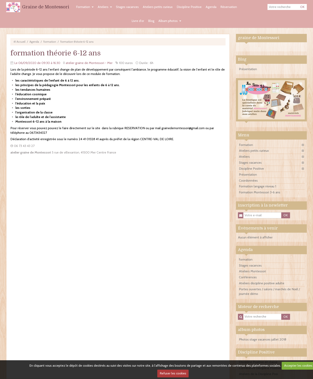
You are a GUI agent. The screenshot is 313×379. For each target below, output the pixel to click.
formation (49, 41)
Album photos (168, 21)
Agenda (211, 7)
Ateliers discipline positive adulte (261, 283)
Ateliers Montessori (252, 271)
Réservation (228, 7)
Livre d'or (138, 21)
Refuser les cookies (173, 373)
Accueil (21, 41)
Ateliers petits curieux (158, 7)
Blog (151, 21)
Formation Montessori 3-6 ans (259, 192)
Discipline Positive (189, 7)
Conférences (248, 277)
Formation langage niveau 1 (257, 186)
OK (302, 7)
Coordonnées (248, 180)
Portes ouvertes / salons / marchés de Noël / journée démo (269, 291)
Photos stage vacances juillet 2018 (262, 339)
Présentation (248, 69)
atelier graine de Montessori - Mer (89, 63)
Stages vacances (127, 7)
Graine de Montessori (45, 6)
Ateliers (103, 7)
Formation (83, 7)
